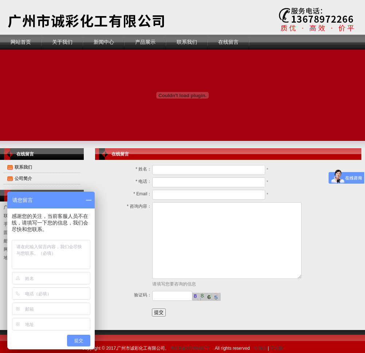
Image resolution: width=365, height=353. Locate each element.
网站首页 (21, 42)
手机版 (276, 348)
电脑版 (260, 348)
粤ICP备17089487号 (190, 348)
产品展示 (145, 42)
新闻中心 (104, 42)
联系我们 (187, 42)
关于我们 (62, 42)
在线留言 (228, 42)
